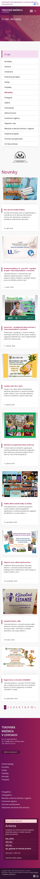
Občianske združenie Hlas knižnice (15, 807)
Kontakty (8, 61)
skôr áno (8, 842)
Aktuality (8, 92)
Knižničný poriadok (12, 77)
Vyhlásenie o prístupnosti (8, 874)
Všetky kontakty (11, 752)
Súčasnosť (8, 72)
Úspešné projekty (11, 134)
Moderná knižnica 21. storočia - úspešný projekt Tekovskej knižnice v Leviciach (20, 269)
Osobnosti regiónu (12, 118)
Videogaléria (7, 795)
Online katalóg (7, 764)
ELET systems (34, 872)
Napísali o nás (10, 123)
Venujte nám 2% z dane (13, 386)
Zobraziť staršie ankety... (13, 858)
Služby (7, 82)
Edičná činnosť (10, 113)
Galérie (7, 102)
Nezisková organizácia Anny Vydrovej (19, 445)
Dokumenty (9, 108)
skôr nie (8, 845)
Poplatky (8, 87)
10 (31, 707)
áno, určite (9, 838)
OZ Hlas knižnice (11, 144)
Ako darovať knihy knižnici (14, 210)
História (7, 66)
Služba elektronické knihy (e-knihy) (18, 503)
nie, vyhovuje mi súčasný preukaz (18, 849)
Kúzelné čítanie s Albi (12, 621)
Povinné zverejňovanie (13, 139)
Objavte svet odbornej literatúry (17, 562)
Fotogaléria (6, 792)
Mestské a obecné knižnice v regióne (19, 128)
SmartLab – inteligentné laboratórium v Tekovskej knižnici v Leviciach (20, 328)
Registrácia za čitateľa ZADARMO (17, 680)
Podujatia (8, 97)
